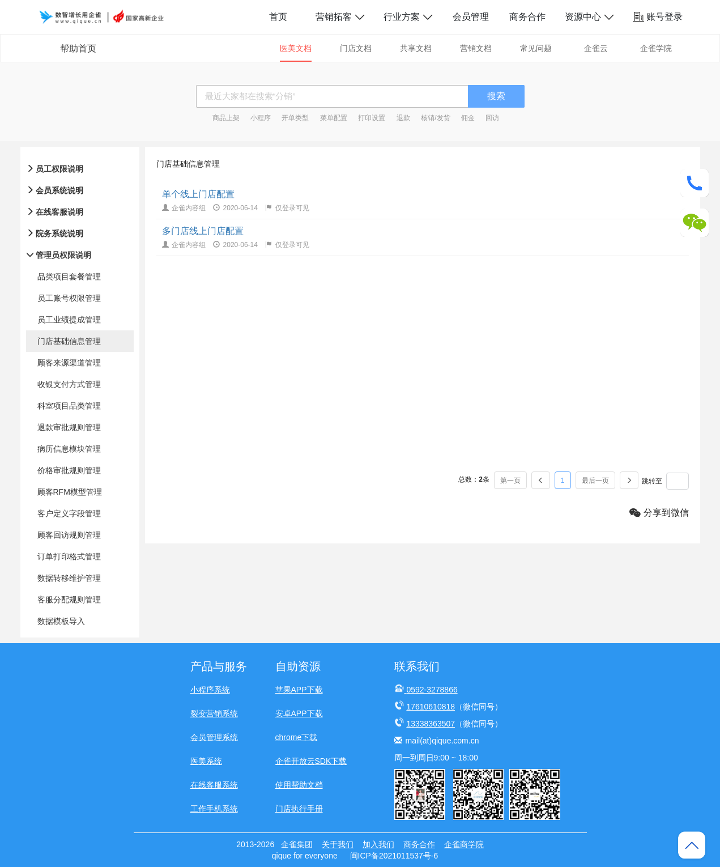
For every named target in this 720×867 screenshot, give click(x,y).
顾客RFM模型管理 (69, 491)
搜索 (496, 96)
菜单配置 (333, 118)
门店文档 (356, 48)
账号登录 (658, 17)
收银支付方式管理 (69, 384)
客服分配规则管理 (69, 599)
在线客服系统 (214, 784)
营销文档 (476, 48)
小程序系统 (210, 689)
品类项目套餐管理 (69, 276)
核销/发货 (435, 118)
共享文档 (416, 48)
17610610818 (430, 706)
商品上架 (226, 118)
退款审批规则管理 (69, 427)
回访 (492, 118)
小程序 (260, 118)
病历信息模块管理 (69, 448)
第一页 (510, 480)
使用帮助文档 (299, 784)
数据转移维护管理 (69, 578)
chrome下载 (296, 737)
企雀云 (596, 48)
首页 (278, 17)
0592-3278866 (431, 689)
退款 (403, 118)
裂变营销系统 (214, 713)
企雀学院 (656, 48)
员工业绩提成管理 (69, 319)
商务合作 (527, 17)
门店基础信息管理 (69, 341)
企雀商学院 (464, 844)
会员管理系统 (214, 737)
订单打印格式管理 (69, 556)
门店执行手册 (299, 808)
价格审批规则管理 (69, 470)
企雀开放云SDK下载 (311, 761)
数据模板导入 (61, 621)
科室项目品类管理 (69, 405)
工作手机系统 (214, 808)
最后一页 (595, 480)
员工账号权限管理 (69, 298)
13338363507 (430, 723)
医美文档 (296, 48)
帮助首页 (78, 48)
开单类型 (295, 118)
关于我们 (337, 844)
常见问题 (536, 48)
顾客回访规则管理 (69, 534)
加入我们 (378, 844)
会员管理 (471, 17)
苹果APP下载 (299, 689)
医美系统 (206, 761)
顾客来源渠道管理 (69, 362)
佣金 (468, 118)
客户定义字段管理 (69, 513)
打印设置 (371, 118)
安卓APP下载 (299, 713)
